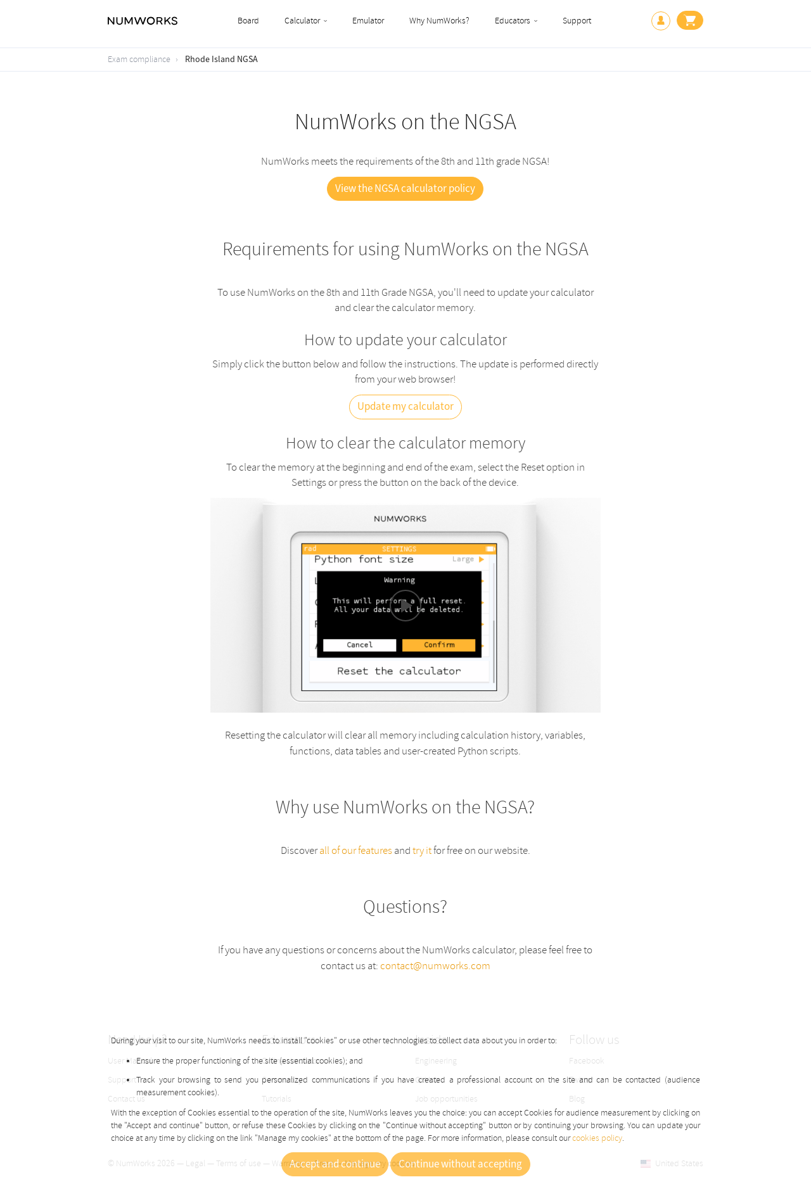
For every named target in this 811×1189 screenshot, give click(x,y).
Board (248, 20)
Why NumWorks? (439, 20)
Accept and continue (335, 1164)
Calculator (302, 20)
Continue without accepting (460, 1164)
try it (421, 850)
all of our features (355, 850)
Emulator (368, 20)
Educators (512, 20)
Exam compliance (139, 59)
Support (577, 20)
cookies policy (597, 1138)
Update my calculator (405, 406)
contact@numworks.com (435, 965)
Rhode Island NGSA (221, 59)
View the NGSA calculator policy (405, 188)
